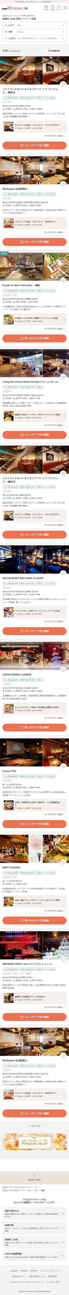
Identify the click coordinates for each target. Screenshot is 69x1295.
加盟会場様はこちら (37, 1276)
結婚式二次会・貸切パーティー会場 (16, 1190)
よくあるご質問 (53, 1282)
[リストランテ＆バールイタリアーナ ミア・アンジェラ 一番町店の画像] (34, 70)
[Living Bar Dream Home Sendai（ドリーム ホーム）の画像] (34, 363)
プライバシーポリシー (49, 1271)
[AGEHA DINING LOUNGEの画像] (34, 656)
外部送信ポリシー (19, 1276)
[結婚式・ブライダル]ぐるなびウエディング (19, 1187)
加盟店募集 (52, 1276)
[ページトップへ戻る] (34, 1177)
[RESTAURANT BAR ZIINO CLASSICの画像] (34, 559)
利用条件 (34, 1271)
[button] (34, 1213)
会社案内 (14, 1271)
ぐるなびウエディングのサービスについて (26, 1282)
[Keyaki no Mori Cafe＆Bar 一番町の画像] (34, 267)
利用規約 (24, 1271)
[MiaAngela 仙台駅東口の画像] (34, 170)
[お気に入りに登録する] (63, 84)
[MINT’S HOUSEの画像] (34, 849)
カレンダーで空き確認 (34, 145)
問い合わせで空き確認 (34, 338)
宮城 (36, 1190)
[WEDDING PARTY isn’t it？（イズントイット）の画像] (34, 945)
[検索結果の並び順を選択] (56, 50)
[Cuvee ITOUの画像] (34, 752)
